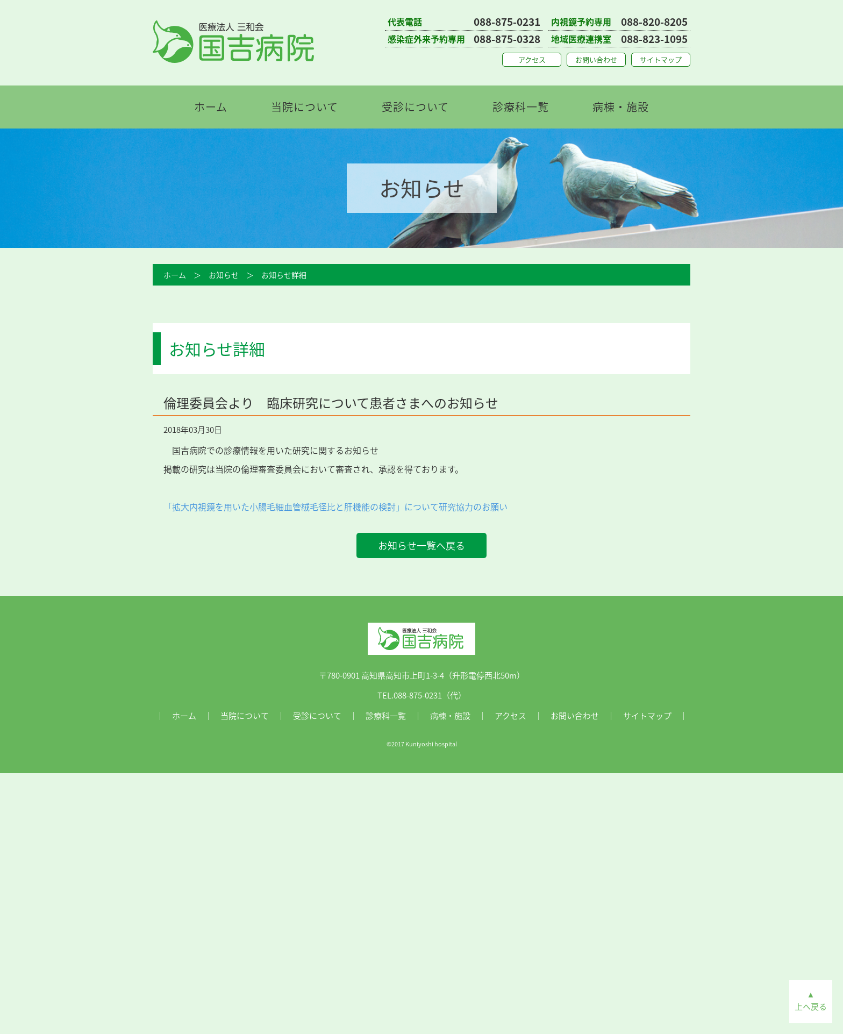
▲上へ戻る (811, 1000)
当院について (304, 107)
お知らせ (224, 274)
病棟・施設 (620, 107)
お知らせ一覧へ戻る (421, 545)
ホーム (210, 107)
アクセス (532, 59)
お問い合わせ (596, 59)
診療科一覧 (520, 107)
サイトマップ (661, 59)
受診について (415, 107)
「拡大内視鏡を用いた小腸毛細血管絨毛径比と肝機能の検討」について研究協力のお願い (335, 506)
